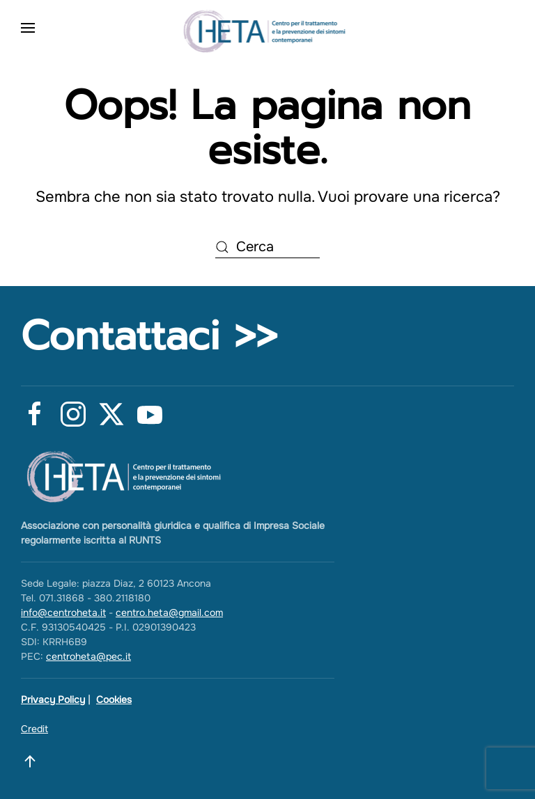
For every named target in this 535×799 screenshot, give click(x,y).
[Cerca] (267, 247)
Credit (34, 728)
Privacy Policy (53, 699)
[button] (28, 28)
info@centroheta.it (63, 612)
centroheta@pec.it (88, 656)
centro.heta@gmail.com (169, 612)
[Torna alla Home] (267, 28)
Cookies (114, 699)
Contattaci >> (149, 336)
